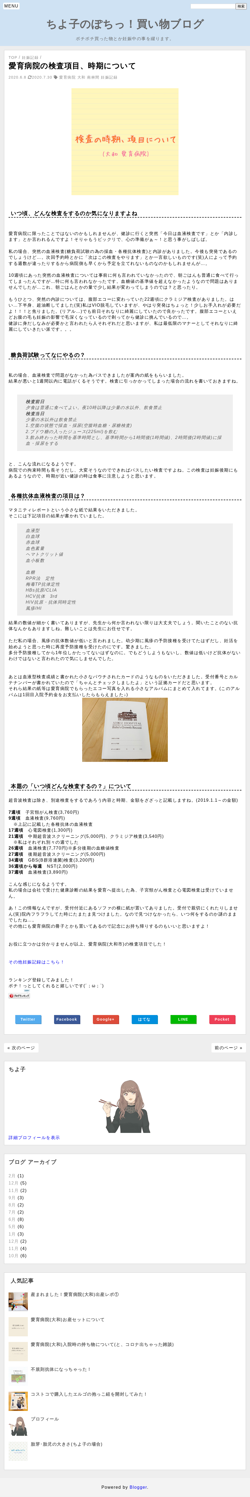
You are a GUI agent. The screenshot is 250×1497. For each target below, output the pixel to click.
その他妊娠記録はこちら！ (37, 962)
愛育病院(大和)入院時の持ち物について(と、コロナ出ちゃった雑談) (102, 1344)
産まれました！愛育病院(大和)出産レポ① (75, 1294)
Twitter (28, 1019)
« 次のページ (21, 1047)
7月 (12, 1212)
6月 (12, 1219)
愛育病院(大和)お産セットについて (68, 1319)
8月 (12, 1205)
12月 (14, 1183)
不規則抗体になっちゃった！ (61, 1369)
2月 (12, 1176)
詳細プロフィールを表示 (34, 1137)
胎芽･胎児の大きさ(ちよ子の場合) (67, 1444)
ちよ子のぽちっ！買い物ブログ (125, 24)
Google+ (106, 1019)
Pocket (222, 1019)
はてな (144, 1019)
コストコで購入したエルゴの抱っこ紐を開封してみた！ (89, 1394)
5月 (12, 1226)
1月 (12, 1234)
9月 (12, 1197)
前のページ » (229, 1047)
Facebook (66, 1019)
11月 (14, 1190)
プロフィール (45, 1419)
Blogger (138, 1487)
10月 (14, 1255)
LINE (183, 1019)
